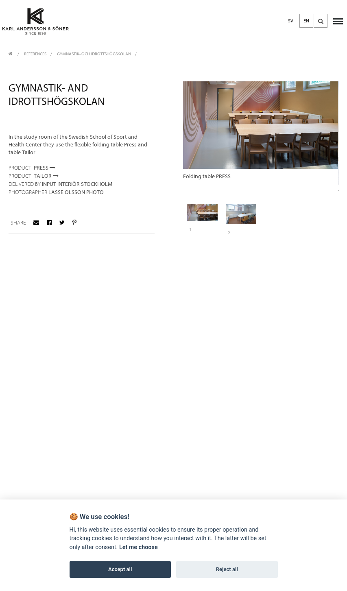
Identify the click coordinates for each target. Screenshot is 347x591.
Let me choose (138, 547)
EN (306, 21)
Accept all (120, 569)
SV (290, 21)
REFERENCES (35, 54)
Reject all (227, 569)
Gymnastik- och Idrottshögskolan (94, 54)
